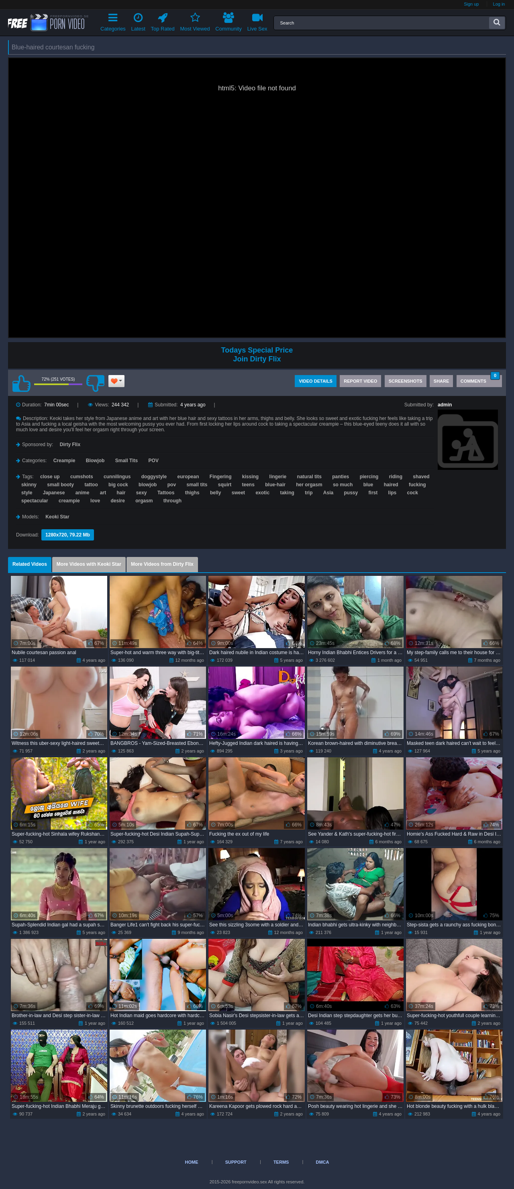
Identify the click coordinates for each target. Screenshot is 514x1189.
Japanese (54, 493)
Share (441, 381)
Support (236, 1162)
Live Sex (257, 21)
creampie (69, 501)
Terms (281, 1162)
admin (445, 405)
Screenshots (405, 381)
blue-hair (275, 484)
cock (412, 493)
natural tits (309, 476)
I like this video (21, 383)
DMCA (322, 1162)
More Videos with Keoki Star (89, 564)
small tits (196, 484)
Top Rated (163, 21)
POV (154, 460)
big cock (118, 484)
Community (228, 21)
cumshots (81, 476)
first (373, 493)
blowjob (148, 484)
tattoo (91, 484)
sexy (141, 493)
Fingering (221, 476)
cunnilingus (117, 476)
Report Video (360, 381)
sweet (238, 493)
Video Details (315, 381)
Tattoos (165, 493)
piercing (369, 476)
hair (120, 493)
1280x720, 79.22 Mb (67, 535)
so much (343, 484)
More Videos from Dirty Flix (162, 564)
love (95, 501)
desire (117, 501)
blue (368, 484)
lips (392, 493)
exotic (262, 493)
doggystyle (154, 476)
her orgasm (309, 484)
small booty (60, 484)
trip (308, 493)
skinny (29, 484)
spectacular (34, 501)
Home (191, 1162)
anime (82, 493)
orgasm (144, 501)
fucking (417, 484)
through (172, 501)
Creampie (64, 460)
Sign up (471, 4)
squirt (224, 484)
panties (340, 476)
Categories (113, 21)
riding (395, 476)
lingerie (278, 476)
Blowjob (95, 460)
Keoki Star (57, 517)
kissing (250, 476)
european (188, 476)
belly (215, 493)
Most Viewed (195, 21)
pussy (351, 493)
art (103, 493)
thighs (192, 493)
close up (50, 476)
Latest (138, 21)
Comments (480, 379)
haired (391, 484)
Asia (328, 493)
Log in (499, 4)
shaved (421, 476)
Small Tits (126, 460)
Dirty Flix (70, 444)
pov (171, 484)
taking (287, 493)
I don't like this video (95, 383)
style (26, 493)
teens (248, 484)
